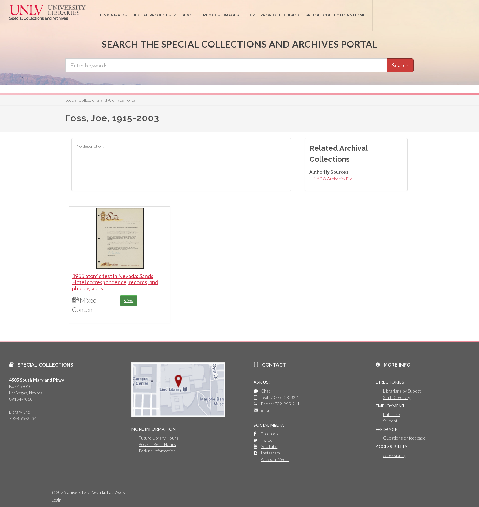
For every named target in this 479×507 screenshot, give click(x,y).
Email (266, 410)
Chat (265, 390)
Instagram (270, 452)
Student (390, 420)
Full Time (391, 414)
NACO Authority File (333, 178)
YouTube (269, 446)
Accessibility (394, 455)
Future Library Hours (158, 437)
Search (400, 65)
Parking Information (157, 450)
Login (56, 499)
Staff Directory (396, 397)
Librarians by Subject (402, 390)
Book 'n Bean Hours (157, 444)
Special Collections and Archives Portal (100, 100)
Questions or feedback (404, 437)
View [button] (128, 300)
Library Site (20, 412)
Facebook (270, 433)
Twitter (267, 440)
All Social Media (275, 459)
